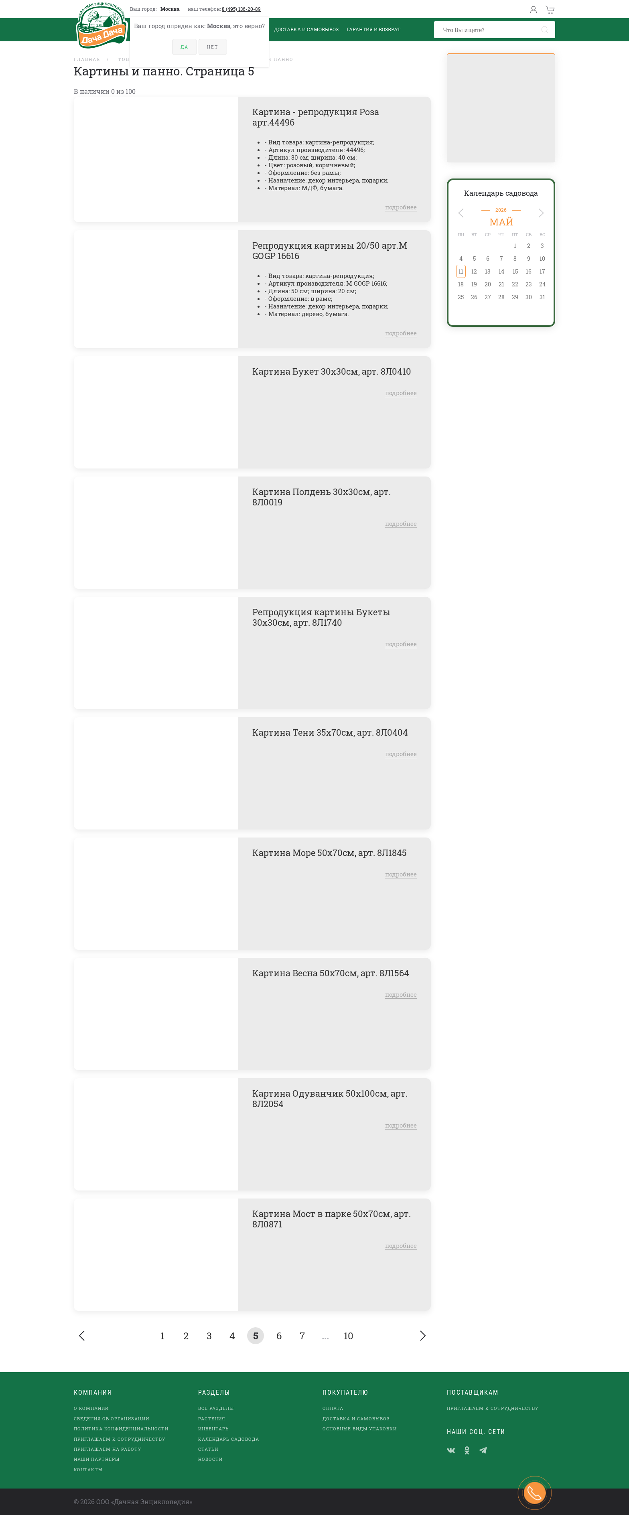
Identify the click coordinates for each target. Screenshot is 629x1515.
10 (348, 1335)
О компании (91, 1408)
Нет (213, 47)
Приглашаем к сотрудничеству (119, 1439)
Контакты (88, 1469)
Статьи (208, 1449)
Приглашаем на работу (107, 1449)
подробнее (401, 207)
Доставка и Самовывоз (306, 29)
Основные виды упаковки (360, 1429)
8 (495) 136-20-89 (241, 9)
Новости (210, 1459)
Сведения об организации (111, 1419)
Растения (211, 1419)
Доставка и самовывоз (356, 1419)
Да (185, 47)
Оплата (333, 1408)
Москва (170, 9)
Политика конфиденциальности (121, 1429)
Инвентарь (213, 1429)
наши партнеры (97, 1459)
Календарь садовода (501, 193)
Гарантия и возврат (373, 29)
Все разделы (216, 1408)
